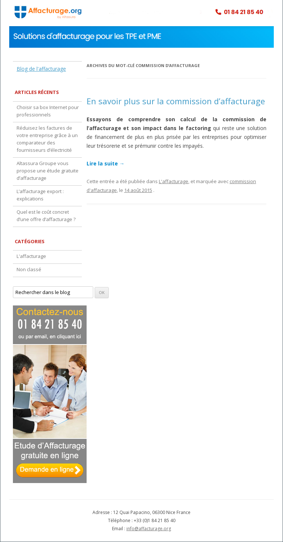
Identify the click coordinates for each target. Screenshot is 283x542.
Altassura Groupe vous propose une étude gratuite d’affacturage (47, 170)
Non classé (29, 269)
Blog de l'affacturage (41, 68)
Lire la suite (106, 163)
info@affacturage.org (148, 528)
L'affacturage (173, 181)
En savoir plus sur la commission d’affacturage (176, 100)
